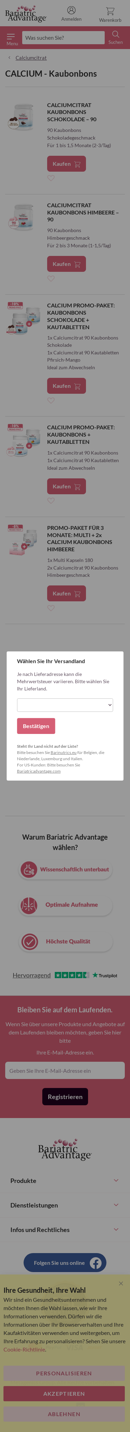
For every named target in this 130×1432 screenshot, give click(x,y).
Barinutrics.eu (64, 752)
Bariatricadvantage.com (39, 771)
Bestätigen (36, 726)
